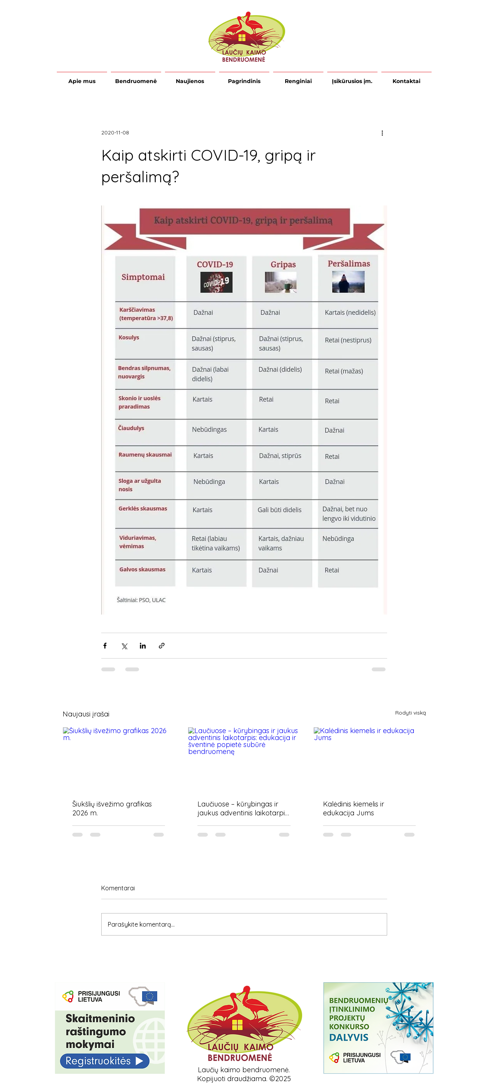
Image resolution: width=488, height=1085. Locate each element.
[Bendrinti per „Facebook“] (105, 645)
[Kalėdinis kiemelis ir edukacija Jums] (369, 758)
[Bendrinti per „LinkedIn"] (142, 645)
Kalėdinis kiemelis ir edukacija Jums (353, 808)
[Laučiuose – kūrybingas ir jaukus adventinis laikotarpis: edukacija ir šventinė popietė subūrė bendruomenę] (244, 758)
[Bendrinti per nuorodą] (161, 645)
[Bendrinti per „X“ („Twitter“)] (124, 645)
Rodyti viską (410, 712)
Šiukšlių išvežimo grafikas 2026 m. (112, 808)
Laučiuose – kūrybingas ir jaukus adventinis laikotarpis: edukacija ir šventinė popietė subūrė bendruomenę (243, 808)
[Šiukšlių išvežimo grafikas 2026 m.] (119, 758)
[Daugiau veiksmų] (382, 132)
